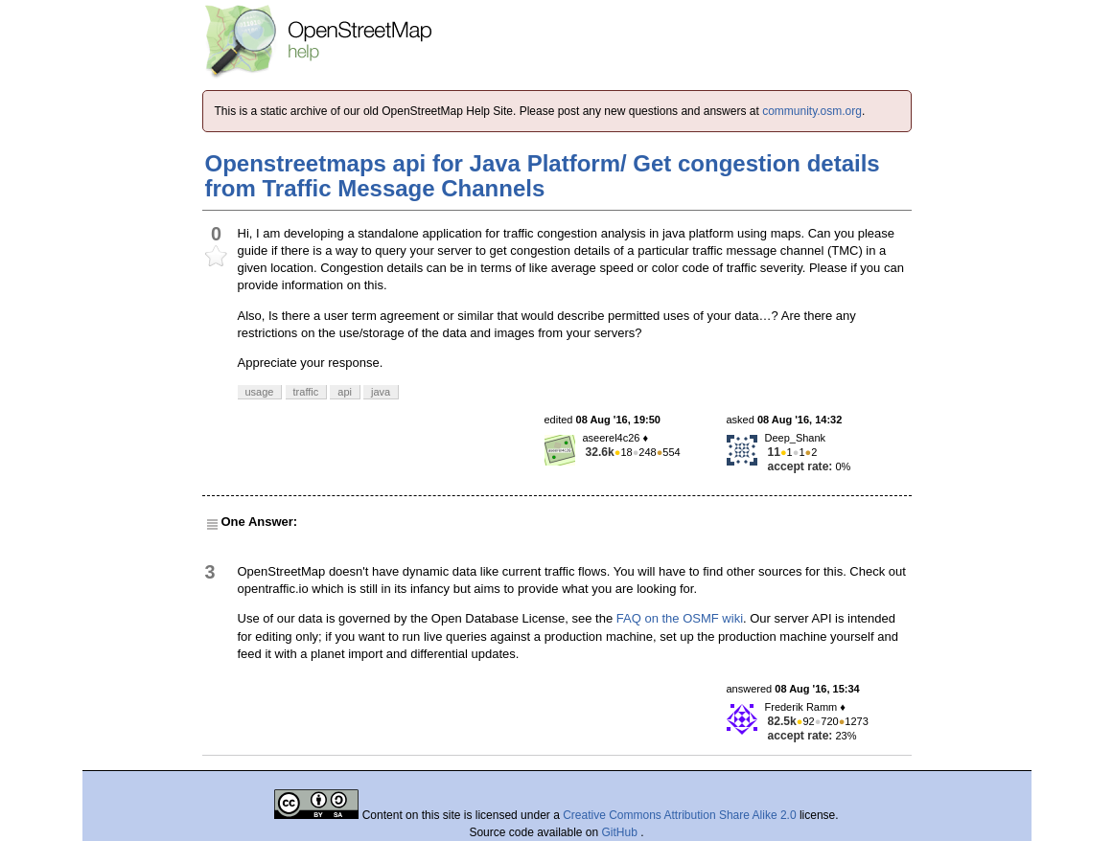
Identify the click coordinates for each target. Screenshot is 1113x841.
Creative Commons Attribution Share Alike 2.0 (679, 815)
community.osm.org (812, 111)
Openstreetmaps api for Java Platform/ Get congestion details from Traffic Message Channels (542, 175)
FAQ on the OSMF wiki (679, 618)
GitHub (621, 832)
